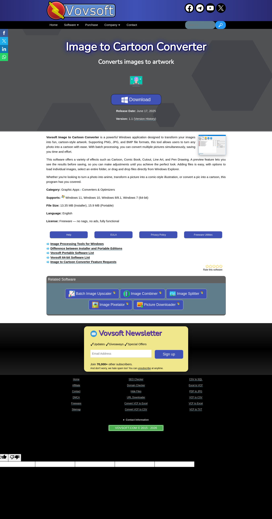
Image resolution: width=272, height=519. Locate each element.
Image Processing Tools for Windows (77, 243)
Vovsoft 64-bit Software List (70, 257)
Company (112, 24)
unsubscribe (144, 368)
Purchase (91, 24)
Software (71, 24)
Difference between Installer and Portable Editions (86, 248)
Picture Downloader (158, 305)
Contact (132, 24)
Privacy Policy (158, 234)
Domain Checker (136, 385)
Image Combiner (142, 294)
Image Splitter (186, 294)
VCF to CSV (195, 397)
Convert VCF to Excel (136, 403)
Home (54, 24)
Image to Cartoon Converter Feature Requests (83, 262)
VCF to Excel (196, 403)
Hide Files (136, 391)
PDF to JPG (195, 391)
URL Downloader (136, 397)
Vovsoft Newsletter (130, 333)
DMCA (76, 397)
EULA (113, 234)
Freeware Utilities (203, 234)
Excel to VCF (196, 385)
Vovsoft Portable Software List (72, 252)
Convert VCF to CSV (136, 409)
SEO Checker (136, 379)
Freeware (76, 403)
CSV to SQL (195, 379)
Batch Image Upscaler (92, 294)
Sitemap (76, 409)
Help (68, 234)
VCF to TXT (195, 409)
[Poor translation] (14, 457)
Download (136, 100)
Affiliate (76, 385)
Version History (145, 118)
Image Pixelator (110, 305)
